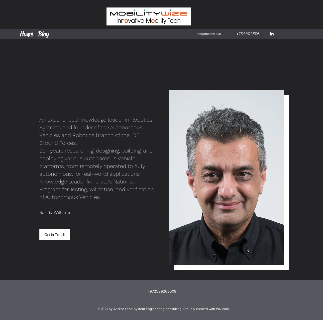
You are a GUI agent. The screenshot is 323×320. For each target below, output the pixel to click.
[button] (54, 234)
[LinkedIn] (271, 33)
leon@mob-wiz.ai (208, 33)
